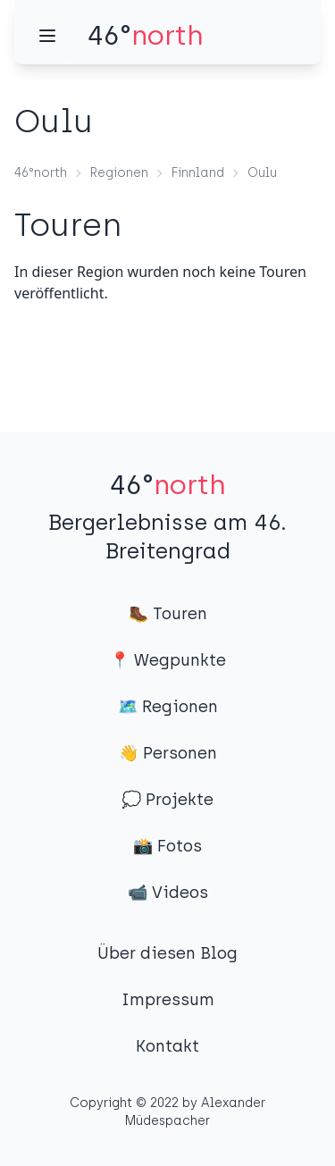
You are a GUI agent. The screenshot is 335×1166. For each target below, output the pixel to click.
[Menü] (47, 35)
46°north (40, 172)
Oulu (262, 172)
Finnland (198, 172)
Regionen (119, 172)
